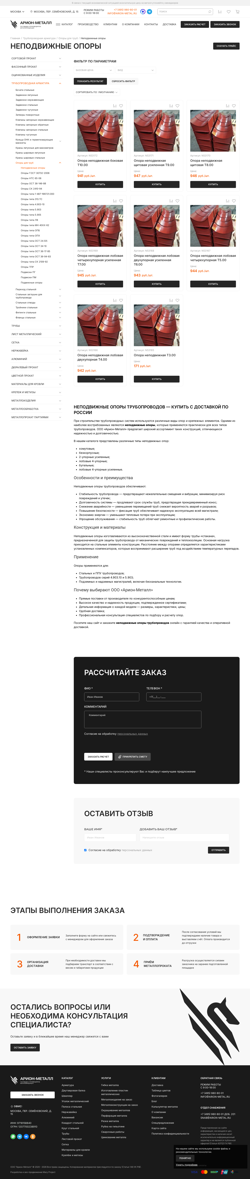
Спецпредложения (163, 1122)
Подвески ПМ (28, 277)
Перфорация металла (114, 1115)
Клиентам (110, 24)
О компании (130, 24)
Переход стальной (26, 289)
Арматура (68, 1085)
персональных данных (132, 733)
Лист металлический (26, 334)
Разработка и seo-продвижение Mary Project (32, 1172)
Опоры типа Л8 (29, 220)
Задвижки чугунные (27, 109)
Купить (100, 184)
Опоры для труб (25, 162)
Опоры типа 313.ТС (31, 199)
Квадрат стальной (73, 1122)
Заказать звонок (225, 24)
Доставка (169, 24)
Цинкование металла (113, 1137)
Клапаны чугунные (26, 134)
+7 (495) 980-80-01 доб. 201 (218, 1114)
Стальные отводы (25, 302)
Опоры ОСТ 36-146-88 (33, 183)
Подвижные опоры (31, 282)
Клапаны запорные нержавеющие (35, 119)
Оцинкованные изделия (28, 75)
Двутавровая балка (73, 1090)
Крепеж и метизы (23, 392)
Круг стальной (70, 1128)
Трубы (15, 325)
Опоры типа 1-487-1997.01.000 (37, 193)
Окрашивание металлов (115, 1110)
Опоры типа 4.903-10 (32, 204)
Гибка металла (110, 1085)
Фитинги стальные (26, 312)
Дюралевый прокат (24, 367)
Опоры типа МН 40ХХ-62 (35, 225)
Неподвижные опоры (33, 167)
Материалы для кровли (27, 384)
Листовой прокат (72, 1138)
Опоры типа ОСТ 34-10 (34, 246)
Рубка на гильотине (112, 1126)
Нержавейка (19, 350)
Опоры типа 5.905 (31, 214)
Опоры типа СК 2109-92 (34, 261)
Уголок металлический (75, 1101)
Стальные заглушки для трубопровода (29, 296)
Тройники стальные (27, 307)
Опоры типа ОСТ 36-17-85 (35, 251)
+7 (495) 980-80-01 (125, 9)
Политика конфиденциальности (170, 1133)
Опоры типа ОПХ (30, 235)
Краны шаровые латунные (30, 152)
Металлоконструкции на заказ (119, 1104)
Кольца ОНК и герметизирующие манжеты (34, 141)
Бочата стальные (25, 89)
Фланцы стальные (26, 317)
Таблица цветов (161, 1090)
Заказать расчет (195, 24)
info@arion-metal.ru (122, 13)
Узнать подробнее (186, 1164)
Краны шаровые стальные (30, 157)
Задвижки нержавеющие (30, 99)
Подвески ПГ (28, 272)
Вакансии (157, 1117)
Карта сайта (159, 1128)
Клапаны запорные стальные (32, 129)
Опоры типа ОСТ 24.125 (34, 240)
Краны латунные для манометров (34, 147)
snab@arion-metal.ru (216, 1117)
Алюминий (19, 359)
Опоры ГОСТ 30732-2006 (35, 173)
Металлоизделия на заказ (116, 1099)
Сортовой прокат (23, 58)
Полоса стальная (72, 1106)
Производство (88, 24)
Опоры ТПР (27, 266)
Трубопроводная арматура (30, 83)
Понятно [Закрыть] (185, 1158)
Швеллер (67, 1095)
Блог (154, 1101)
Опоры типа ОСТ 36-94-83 (36, 256)
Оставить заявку (25, 1047)
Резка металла (110, 1121)
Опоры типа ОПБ (30, 230)
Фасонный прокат (24, 66)
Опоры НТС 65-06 (31, 178)
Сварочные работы (112, 1131)
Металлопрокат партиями (29, 417)
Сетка (15, 342)
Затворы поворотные (27, 114)
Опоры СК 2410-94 (31, 188)
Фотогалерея (159, 1095)
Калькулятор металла (165, 1106)
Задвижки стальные (27, 104)
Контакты (151, 24)
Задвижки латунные (27, 95)
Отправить (218, 850)
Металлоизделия (23, 400)
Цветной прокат (22, 375)
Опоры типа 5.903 (31, 209)
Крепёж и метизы (72, 1155)
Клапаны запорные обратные (32, 124)
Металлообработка (25, 409)
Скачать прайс (226, 46)
